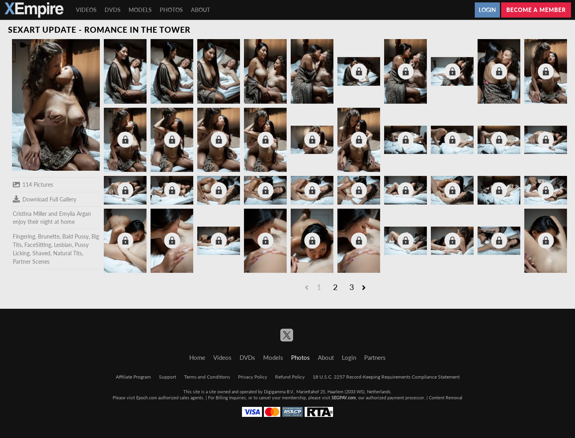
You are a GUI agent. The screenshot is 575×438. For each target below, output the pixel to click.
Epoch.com (146, 397)
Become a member (536, 9)
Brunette (48, 236)
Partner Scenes (31, 261)
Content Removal (445, 397)
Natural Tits (67, 253)
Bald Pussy (75, 236)
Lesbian (63, 244)
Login (487, 9)
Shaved (41, 253)
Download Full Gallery (44, 199)
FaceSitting (37, 244)
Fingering (24, 236)
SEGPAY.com (343, 397)
